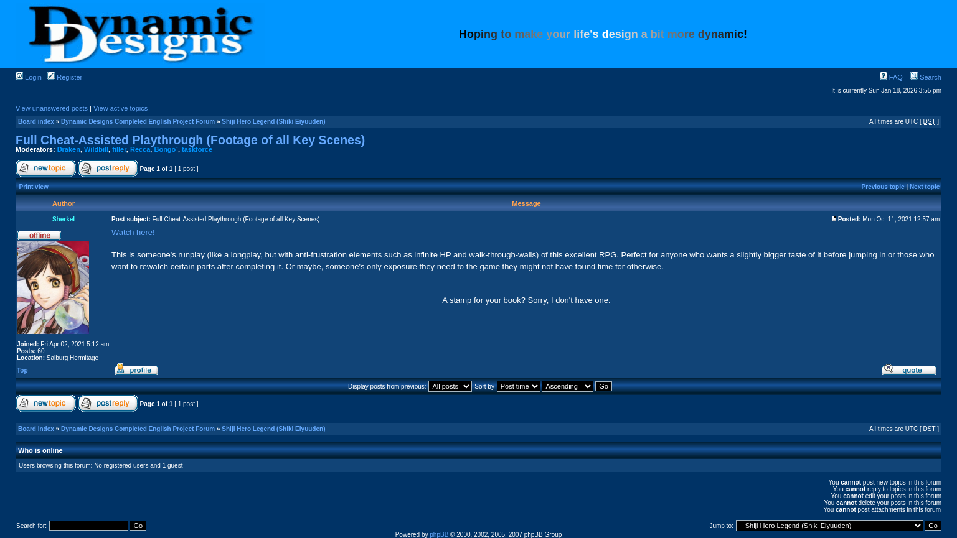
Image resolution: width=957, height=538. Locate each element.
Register (64, 77)
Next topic (925, 186)
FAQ (891, 77)
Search (925, 77)
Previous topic (883, 186)
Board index (36, 121)
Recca (140, 149)
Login (29, 77)
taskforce (197, 149)
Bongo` (165, 149)
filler (119, 149)
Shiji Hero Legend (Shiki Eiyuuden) (273, 121)
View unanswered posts (52, 108)
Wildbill (96, 149)
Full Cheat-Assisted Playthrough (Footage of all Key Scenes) (190, 140)
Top (22, 370)
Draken (68, 149)
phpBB (439, 534)
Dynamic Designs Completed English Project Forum (138, 121)
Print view (34, 186)
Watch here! (133, 232)
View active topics (120, 108)
